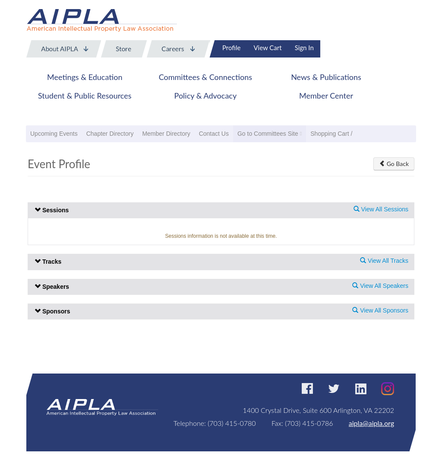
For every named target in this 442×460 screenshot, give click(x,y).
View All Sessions (381, 209)
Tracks (48, 261)
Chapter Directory (110, 133)
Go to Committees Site (267, 133)
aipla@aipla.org (371, 423)
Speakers (52, 286)
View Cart (267, 47)
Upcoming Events (54, 133)
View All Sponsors (380, 310)
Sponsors (52, 311)
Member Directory (166, 133)
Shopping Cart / (331, 133)
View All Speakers (380, 285)
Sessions (52, 210)
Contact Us (214, 133)
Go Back (394, 163)
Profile (231, 47)
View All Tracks (384, 260)
